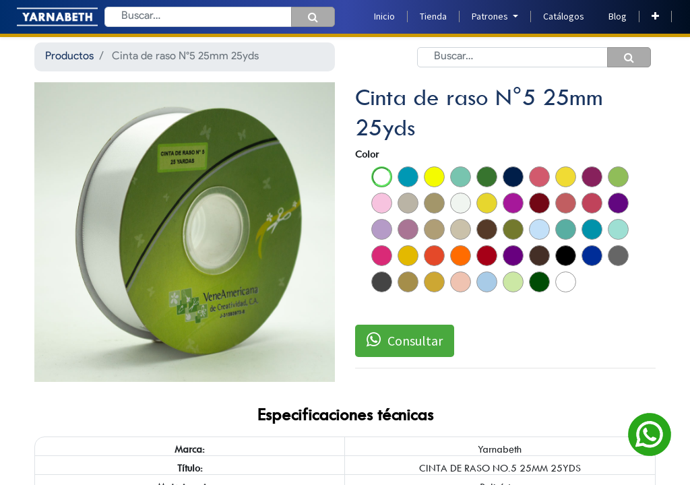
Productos (69, 56)
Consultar (405, 340)
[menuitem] (384, 16)
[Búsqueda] (313, 17)
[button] (655, 16)
